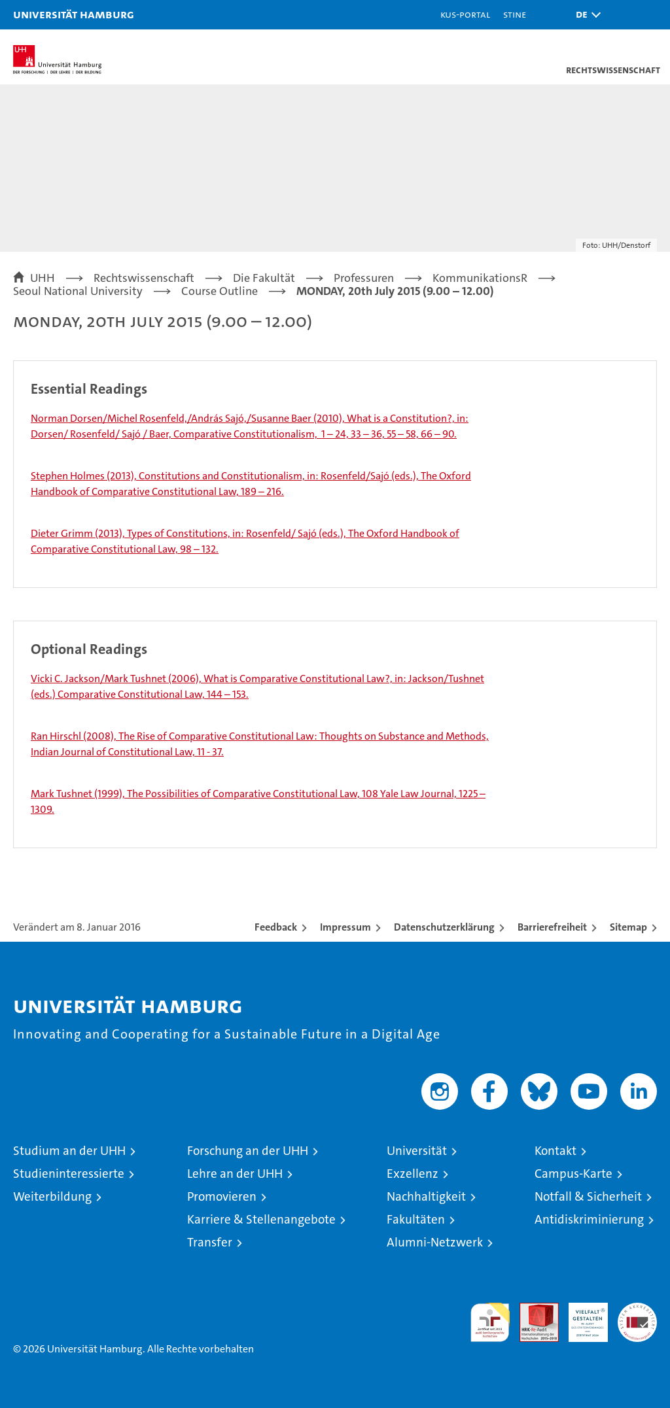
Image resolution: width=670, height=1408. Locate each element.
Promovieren (221, 1196)
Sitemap (628, 927)
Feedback (276, 927)
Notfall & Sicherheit (588, 1196)
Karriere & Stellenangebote (261, 1219)
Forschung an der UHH (247, 1150)
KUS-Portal (465, 14)
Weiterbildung (52, 1196)
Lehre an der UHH (235, 1173)
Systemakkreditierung (637, 1309)
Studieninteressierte (68, 1173)
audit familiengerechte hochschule (490, 1322)
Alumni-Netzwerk (435, 1242)
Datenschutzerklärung (444, 927)
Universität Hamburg (73, 14)
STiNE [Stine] (514, 14)
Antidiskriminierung (589, 1219)
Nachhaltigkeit (426, 1196)
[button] (585, 14)
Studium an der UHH (69, 1150)
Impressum (345, 927)
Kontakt (555, 1150)
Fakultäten (416, 1219)
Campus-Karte (573, 1173)
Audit (532, 1309)
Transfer (209, 1242)
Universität (417, 1150)
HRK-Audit (581, 1316)
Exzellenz (412, 1173)
